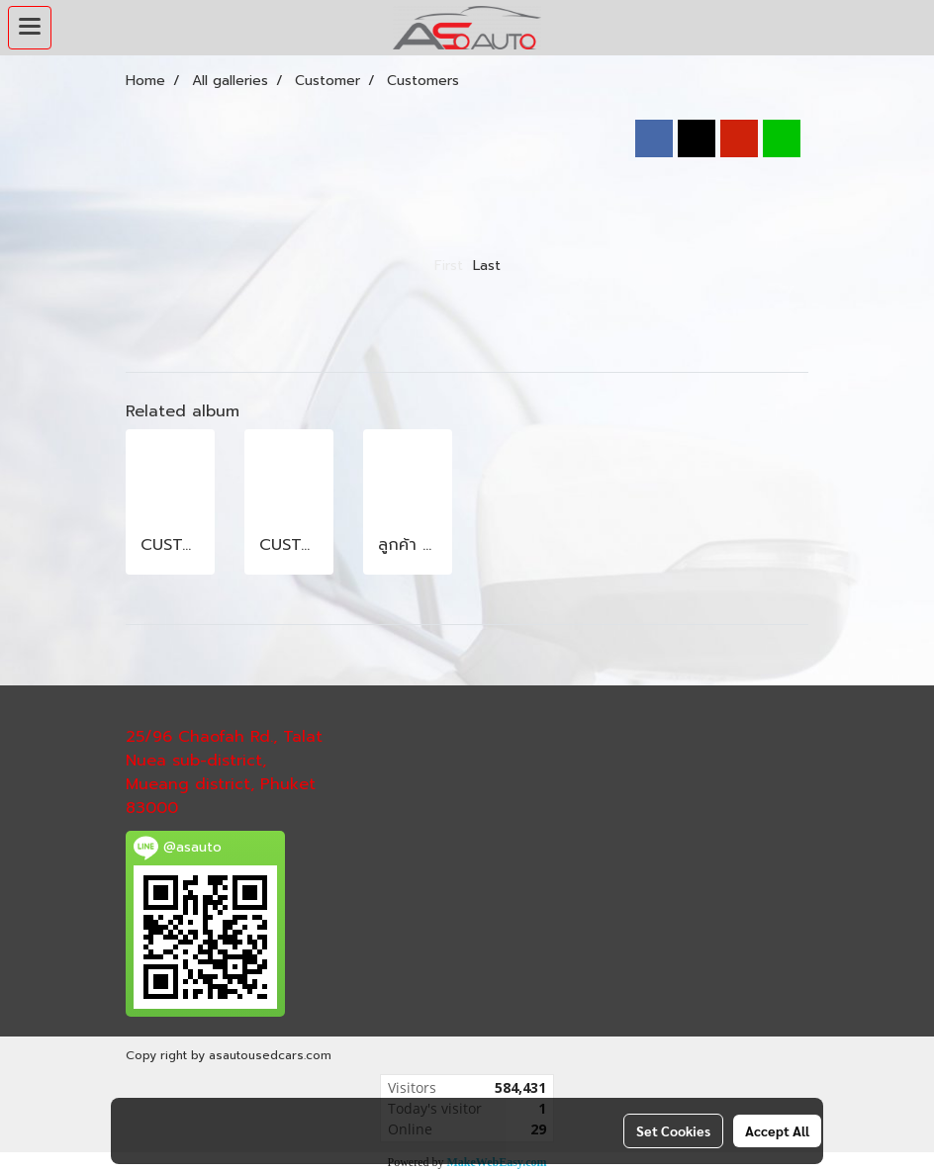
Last (487, 265)
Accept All (777, 1130)
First (448, 265)
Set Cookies (673, 1130)
